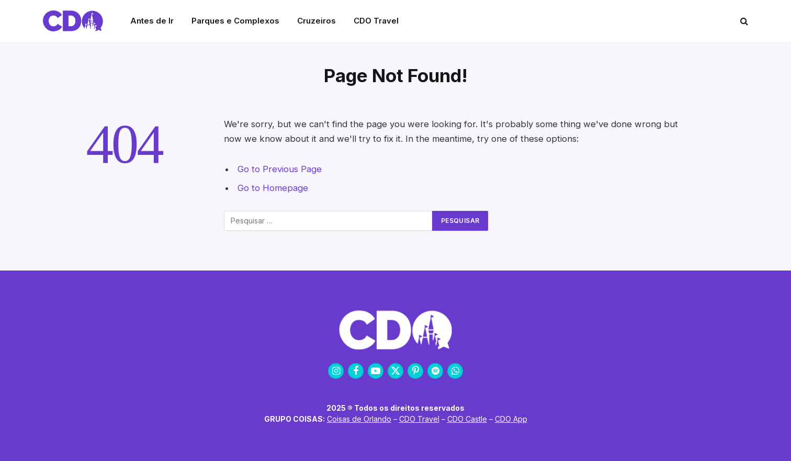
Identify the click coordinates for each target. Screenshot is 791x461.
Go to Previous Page (280, 169)
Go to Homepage (273, 188)
